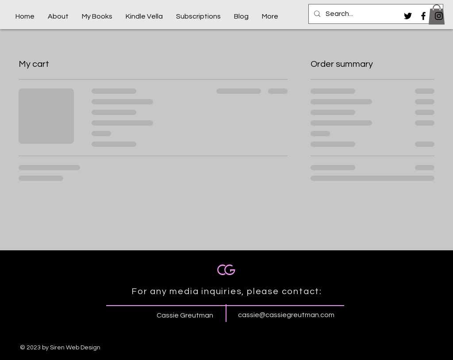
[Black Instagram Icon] (439, 16)
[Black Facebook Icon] (423, 16)
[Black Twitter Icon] (408, 16)
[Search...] (375, 13)
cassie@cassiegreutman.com (286, 314)
